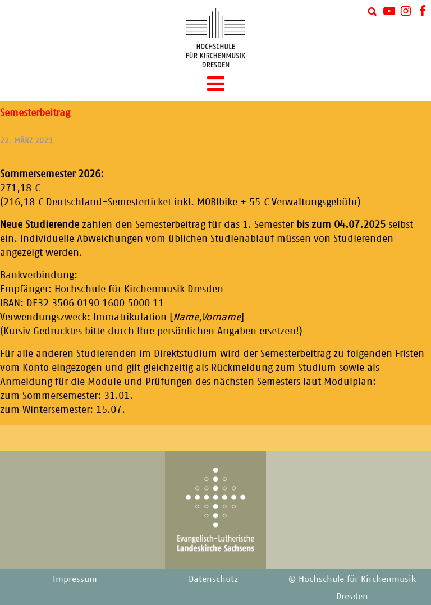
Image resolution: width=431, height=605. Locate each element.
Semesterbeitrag (35, 112)
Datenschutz (213, 579)
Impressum (75, 579)
